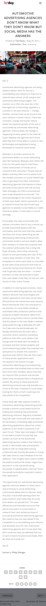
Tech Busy (20, 40)
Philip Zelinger (18, 552)
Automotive (15, 44)
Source (5, 552)
